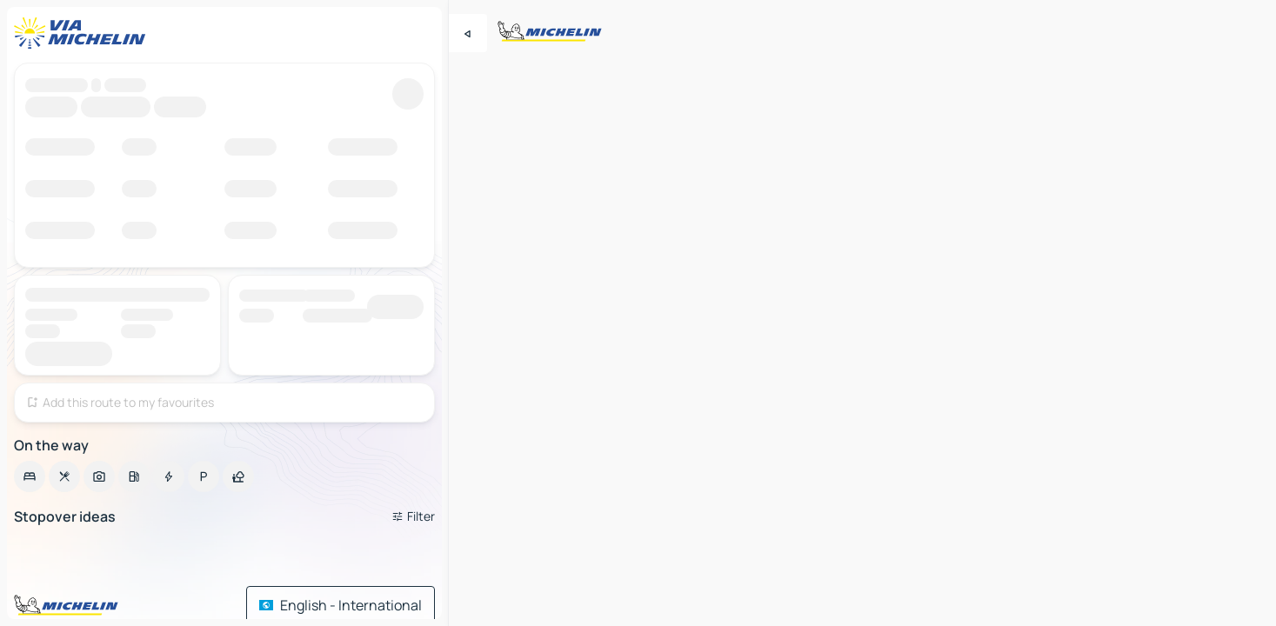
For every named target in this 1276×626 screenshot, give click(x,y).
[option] (29, 476)
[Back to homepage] (83, 33)
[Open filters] (413, 516)
